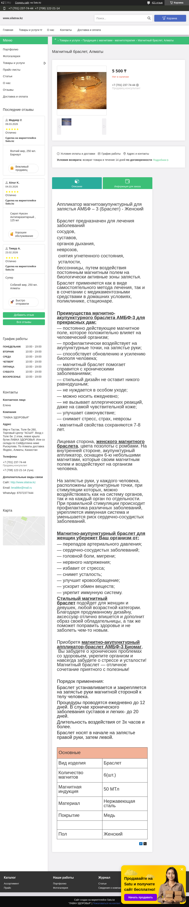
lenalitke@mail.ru (21, 487)
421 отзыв (157, 2)
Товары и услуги (29, 29)
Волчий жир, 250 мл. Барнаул (23, 152)
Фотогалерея (11, 56)
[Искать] (149, 18)
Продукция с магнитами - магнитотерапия (109, 40)
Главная (8, 29)
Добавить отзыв (24, 314)
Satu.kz (111, 900)
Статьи (7, 76)
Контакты (66, 29)
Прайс (7, 887)
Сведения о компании (111, 887)
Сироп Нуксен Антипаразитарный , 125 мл (23, 217)
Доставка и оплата (89, 29)
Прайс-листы (11, 69)
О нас (50, 29)
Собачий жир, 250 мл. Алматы (24, 286)
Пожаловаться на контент (106, 903)
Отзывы (8, 89)
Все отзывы (24, 322)
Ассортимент (11, 883)
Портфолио (10, 49)
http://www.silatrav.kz (23, 482)
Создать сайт (22, 2)
